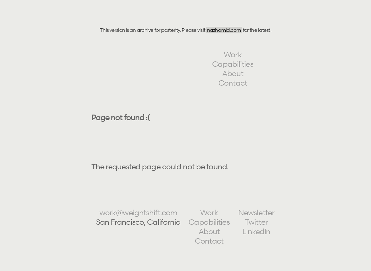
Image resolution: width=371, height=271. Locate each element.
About (233, 73)
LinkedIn (256, 231)
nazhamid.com (224, 30)
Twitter (256, 222)
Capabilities (232, 64)
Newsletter (256, 212)
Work (232, 54)
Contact (232, 83)
